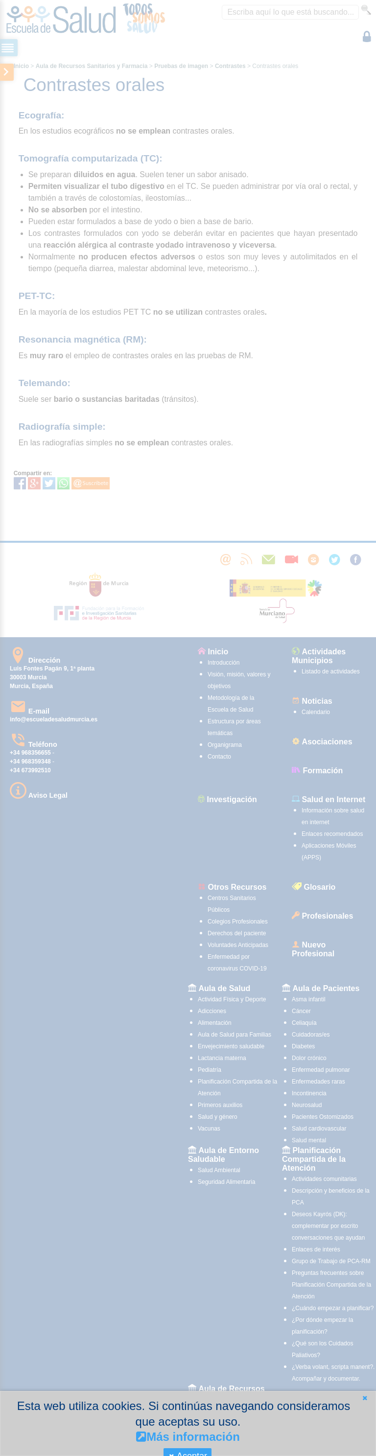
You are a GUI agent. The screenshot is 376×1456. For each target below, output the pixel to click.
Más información (188, 1436)
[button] (364, 1398)
